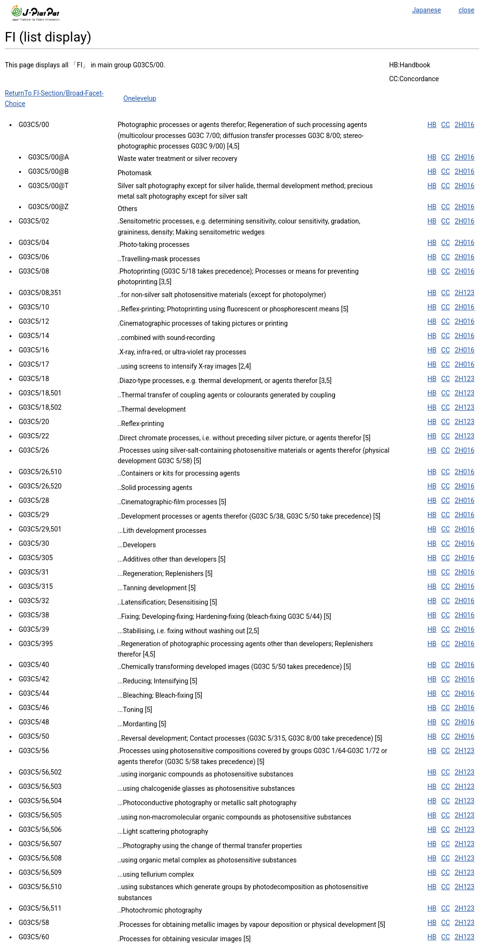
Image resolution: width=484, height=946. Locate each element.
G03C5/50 (34, 736)
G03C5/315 (36, 586)
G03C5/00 (34, 124)
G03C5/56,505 (40, 815)
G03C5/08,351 (40, 293)
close (466, 10)
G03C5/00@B (48, 171)
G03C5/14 (34, 336)
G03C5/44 (34, 693)
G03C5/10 (34, 307)
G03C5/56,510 (40, 887)
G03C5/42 (34, 679)
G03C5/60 (34, 937)
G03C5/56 (34, 751)
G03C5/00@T (48, 186)
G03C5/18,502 (40, 407)
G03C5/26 (34, 450)
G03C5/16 (34, 350)
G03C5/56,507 (40, 844)
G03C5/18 (34, 379)
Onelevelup (140, 98)
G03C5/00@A (48, 157)
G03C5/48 (34, 722)
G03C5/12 (34, 321)
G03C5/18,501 (40, 393)
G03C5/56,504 (40, 801)
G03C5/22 (34, 436)
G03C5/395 (36, 644)
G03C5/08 (34, 271)
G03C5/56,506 (40, 829)
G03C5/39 (34, 629)
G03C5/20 (34, 421)
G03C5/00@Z (48, 207)
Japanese (426, 10)
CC (445, 124)
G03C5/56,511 (40, 908)
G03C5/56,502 (40, 772)
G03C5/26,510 (40, 472)
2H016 (464, 124)
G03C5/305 (36, 558)
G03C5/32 (34, 601)
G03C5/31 (34, 572)
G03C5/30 (34, 543)
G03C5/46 (34, 708)
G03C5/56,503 (40, 786)
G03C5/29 (34, 515)
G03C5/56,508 (40, 858)
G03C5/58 (34, 922)
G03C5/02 (34, 221)
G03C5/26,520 (40, 486)
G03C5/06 (34, 257)
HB (432, 124)
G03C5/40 (34, 665)
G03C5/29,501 (40, 529)
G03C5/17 (34, 364)
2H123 (464, 293)
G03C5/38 (34, 615)
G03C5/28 (34, 500)
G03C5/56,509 (40, 872)
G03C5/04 (34, 242)
